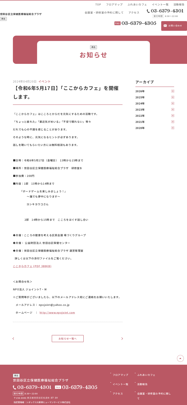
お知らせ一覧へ (68, 323)
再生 (3, 13)
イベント (44, 66)
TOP (82, 3)
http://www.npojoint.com (57, 297)
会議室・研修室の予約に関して (160, 3)
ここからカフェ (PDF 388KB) (32, 250)
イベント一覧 (125, 3)
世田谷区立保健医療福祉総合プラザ (34, 7)
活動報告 (139, 3)
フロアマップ (93, 3)
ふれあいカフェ (109, 3)
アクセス (181, 3)
